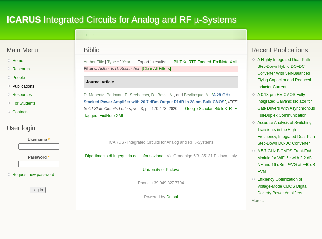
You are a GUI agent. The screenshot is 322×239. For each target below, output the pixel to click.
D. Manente (94, 95)
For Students (23, 103)
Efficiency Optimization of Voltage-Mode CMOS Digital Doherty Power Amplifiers (282, 186)
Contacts (20, 112)
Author (90, 62)
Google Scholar (199, 108)
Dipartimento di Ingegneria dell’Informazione (124, 156)
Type (111, 62)
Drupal (172, 197)
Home (17, 60)
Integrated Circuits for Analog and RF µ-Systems (122, 19)
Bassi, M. (165, 95)
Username (39, 139)
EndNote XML (225, 62)
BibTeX (180, 62)
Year (126, 62)
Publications (23, 86)
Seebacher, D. (142, 95)
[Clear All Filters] (156, 68)
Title (100, 62)
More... (257, 201)
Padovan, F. (117, 95)
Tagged (204, 62)
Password (39, 157)
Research (21, 69)
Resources (22, 95)
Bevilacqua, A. (196, 95)
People (18, 77)
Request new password (33, 175)
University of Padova (161, 169)
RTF (192, 62)
